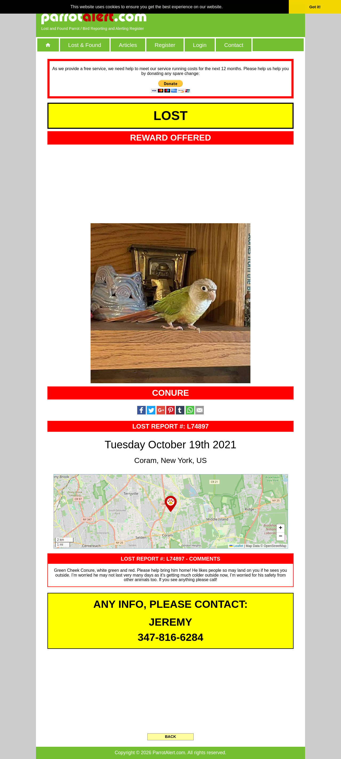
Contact (233, 45)
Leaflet (236, 546)
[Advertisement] (238, 17)
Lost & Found (84, 45)
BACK (170, 736)
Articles (128, 45)
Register (165, 45)
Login (199, 45)
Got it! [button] (314, 7)
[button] (171, 504)
